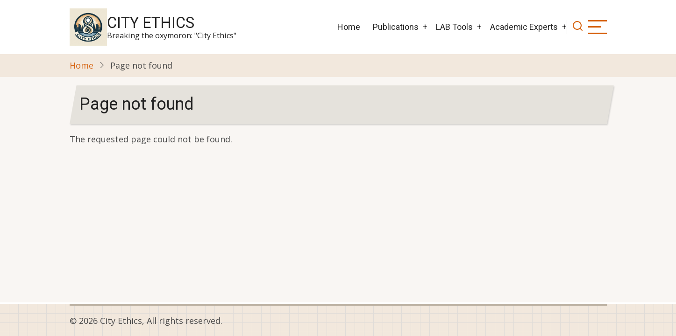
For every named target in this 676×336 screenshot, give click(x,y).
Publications (396, 27)
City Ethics (150, 23)
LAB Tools (454, 27)
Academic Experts (524, 27)
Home (348, 27)
